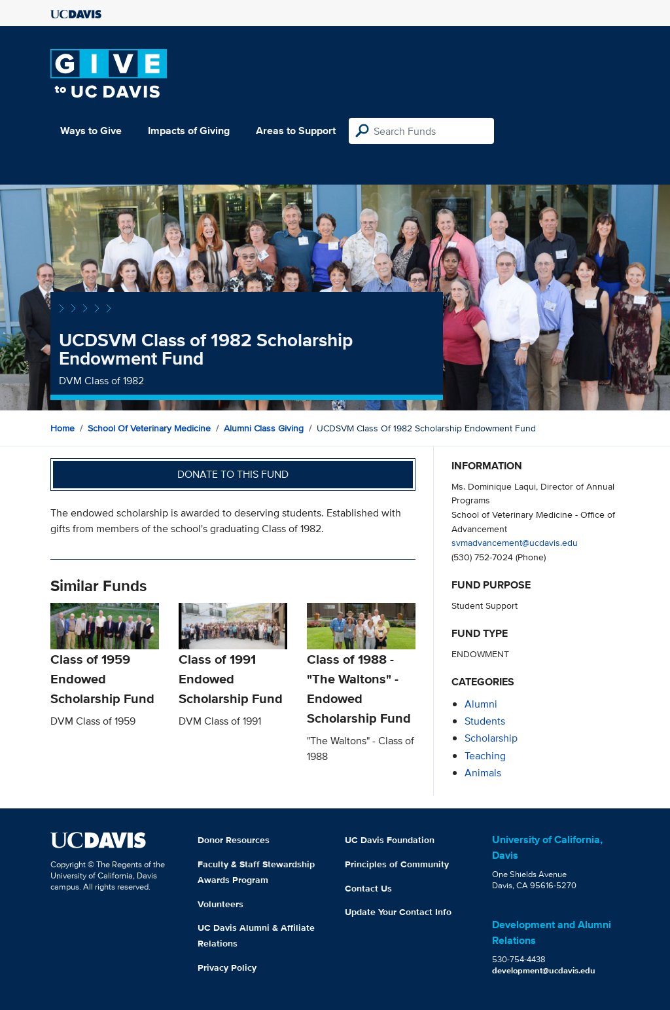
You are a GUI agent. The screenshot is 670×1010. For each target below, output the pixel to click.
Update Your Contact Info (398, 911)
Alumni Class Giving (264, 428)
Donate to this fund (233, 474)
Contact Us (368, 888)
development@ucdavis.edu (543, 970)
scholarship (491, 738)
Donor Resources (234, 839)
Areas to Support (296, 130)
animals (483, 772)
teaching (485, 755)
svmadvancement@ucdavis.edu (514, 542)
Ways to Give (91, 130)
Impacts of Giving (189, 130)
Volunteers (220, 904)
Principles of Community (397, 864)
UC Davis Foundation (389, 839)
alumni (481, 704)
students (485, 721)
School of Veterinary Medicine (149, 428)
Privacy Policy (227, 967)
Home (62, 428)
